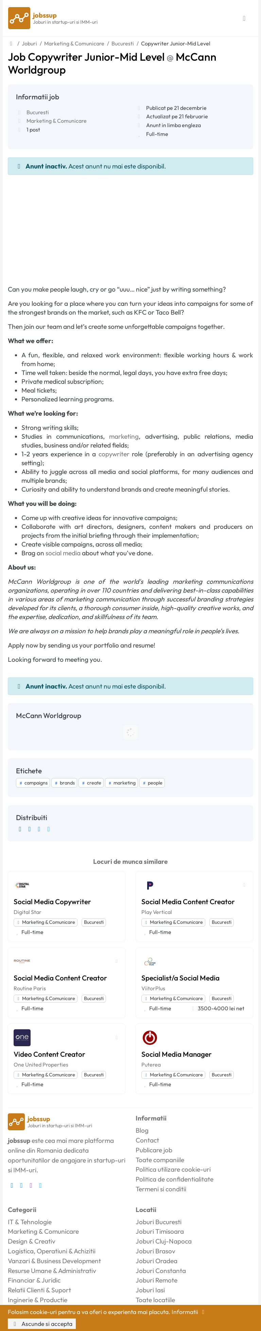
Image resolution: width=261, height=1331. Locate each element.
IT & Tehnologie (30, 1222)
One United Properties (41, 1064)
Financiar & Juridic (34, 1280)
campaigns (33, 783)
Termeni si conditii (161, 1189)
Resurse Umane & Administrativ (52, 1271)
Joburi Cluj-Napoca (164, 1241)
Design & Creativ (31, 1241)
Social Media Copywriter (52, 901)
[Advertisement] (130, 225)
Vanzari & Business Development (54, 1261)
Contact (147, 1140)
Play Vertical (156, 912)
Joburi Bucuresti (158, 1222)
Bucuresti (38, 112)
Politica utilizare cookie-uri (173, 1169)
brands (64, 783)
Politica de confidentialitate (174, 1179)
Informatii (189, 1312)
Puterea (151, 1064)
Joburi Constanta (161, 1271)
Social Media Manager (176, 1054)
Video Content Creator (49, 1054)
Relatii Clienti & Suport (39, 1290)
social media (63, 553)
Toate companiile (160, 1160)
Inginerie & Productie (37, 1300)
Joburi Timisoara (160, 1231)
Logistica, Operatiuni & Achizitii (51, 1251)
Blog (142, 1130)
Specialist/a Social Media (180, 977)
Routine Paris (30, 988)
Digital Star (27, 912)
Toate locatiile (155, 1300)
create (91, 783)
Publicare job (154, 1150)
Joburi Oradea (156, 1261)
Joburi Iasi (150, 1290)
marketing (124, 436)
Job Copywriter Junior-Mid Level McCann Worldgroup (112, 63)
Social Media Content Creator (188, 901)
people (152, 783)
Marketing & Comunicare (57, 120)
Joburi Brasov (155, 1251)
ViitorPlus (153, 988)
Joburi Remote (156, 1280)
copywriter (114, 454)
